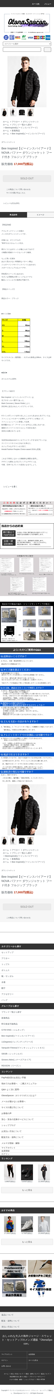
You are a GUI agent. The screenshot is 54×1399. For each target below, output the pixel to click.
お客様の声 (6, 1113)
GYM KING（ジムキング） (27, 1030)
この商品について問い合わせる (17, 189)
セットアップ (27, 952)
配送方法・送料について (12, 1137)
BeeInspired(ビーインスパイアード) (21, 127)
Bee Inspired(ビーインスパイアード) (28, 133)
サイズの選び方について (12, 1107)
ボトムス (27, 970)
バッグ (27, 1000)
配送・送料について (32, 1374)
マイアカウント (8, 1148)
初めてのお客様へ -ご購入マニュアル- (19, 1083)
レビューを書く (9, 486)
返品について (45, 1374)
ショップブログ (8, 1125)
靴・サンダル (27, 976)
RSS (38, 1379)
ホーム (6, 122)
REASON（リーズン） (27, 1066)
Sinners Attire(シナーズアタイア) (27, 1060)
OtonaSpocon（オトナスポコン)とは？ (19, 1095)
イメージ (40, 215)
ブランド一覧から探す (22, 125)
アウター (16, 122)
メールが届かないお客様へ (13, 1101)
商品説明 (13, 215)
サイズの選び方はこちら (14, 193)
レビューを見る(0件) (9, 203)
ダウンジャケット (31, 122)
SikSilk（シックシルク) (27, 1054)
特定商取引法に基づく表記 (18, 1376)
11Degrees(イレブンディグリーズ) (27, 1042)
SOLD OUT (27, 178)
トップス (27, 964)
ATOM (43, 1379)
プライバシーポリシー (36, 1376)
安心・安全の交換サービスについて (17, 1119)
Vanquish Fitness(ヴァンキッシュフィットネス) (27, 1048)
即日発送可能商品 (27, 1024)
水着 (27, 982)
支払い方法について (17, 1374)
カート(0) (34, 4)
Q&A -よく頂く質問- (10, 1089)
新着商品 (16, 130)
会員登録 (5, 1151)
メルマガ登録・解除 (10, 1143)
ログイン (5, 1154)
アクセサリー (27, 994)
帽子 (27, 988)
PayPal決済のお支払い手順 (13, 1077)
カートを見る (33, 1360)
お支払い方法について (11, 1131)
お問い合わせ (6, 1366)
